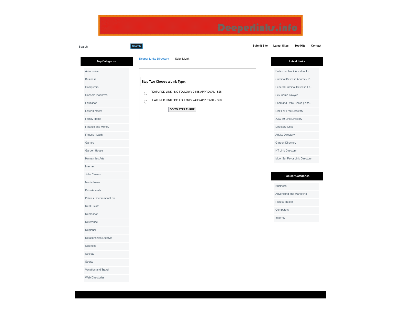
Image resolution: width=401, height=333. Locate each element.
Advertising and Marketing (291, 193)
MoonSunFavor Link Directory (293, 158)
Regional (90, 229)
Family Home (93, 118)
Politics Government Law (100, 198)
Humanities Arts (94, 158)
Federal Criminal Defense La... (294, 87)
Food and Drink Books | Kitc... (293, 102)
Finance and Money (97, 126)
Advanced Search (156, 46)
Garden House (94, 150)
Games (89, 142)
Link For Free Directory (289, 110)
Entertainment (93, 110)
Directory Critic (284, 126)
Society (89, 253)
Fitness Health (94, 134)
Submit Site (260, 45)
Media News (92, 182)
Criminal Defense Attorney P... (293, 79)
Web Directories (95, 277)
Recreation (91, 214)
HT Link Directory (285, 150)
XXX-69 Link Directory (288, 118)
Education (91, 102)
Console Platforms (96, 94)
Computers (91, 87)
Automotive (92, 71)
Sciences (90, 245)
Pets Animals (93, 190)
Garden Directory (285, 142)
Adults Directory (285, 134)
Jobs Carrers (93, 174)
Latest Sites (281, 45)
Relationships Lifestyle (98, 237)
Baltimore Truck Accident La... (293, 71)
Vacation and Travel (97, 269)
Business (90, 79)
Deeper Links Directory (154, 58)
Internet (89, 166)
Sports (89, 261)
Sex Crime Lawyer (286, 94)
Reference (91, 221)
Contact (316, 45)
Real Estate (92, 206)
